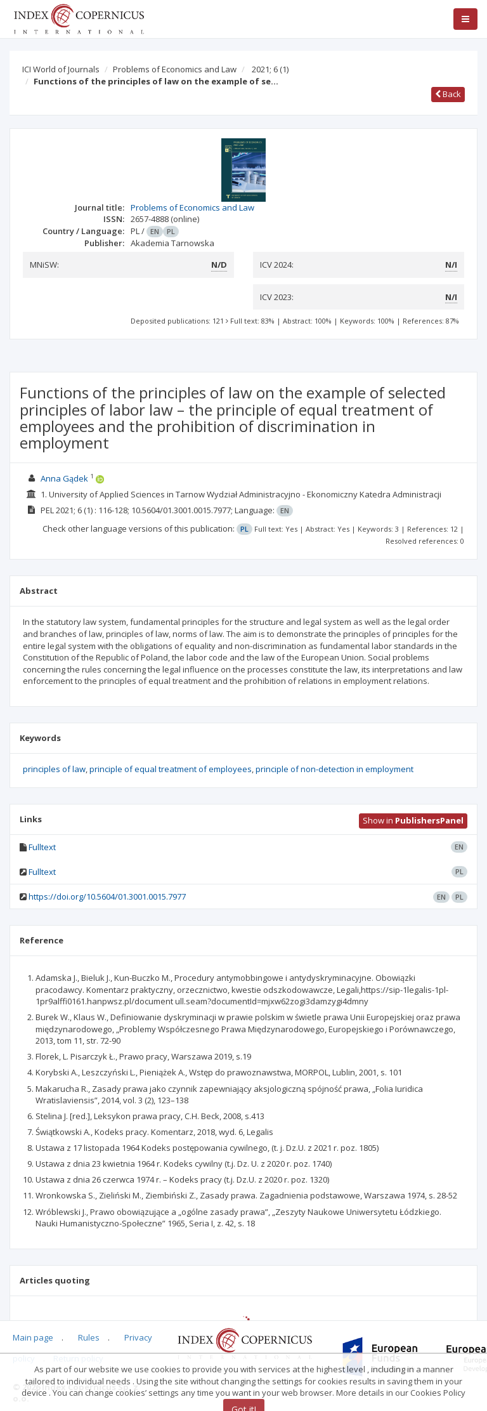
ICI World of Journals (61, 69)
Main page (33, 1337)
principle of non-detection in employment (334, 769)
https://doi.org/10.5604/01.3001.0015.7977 (107, 896)
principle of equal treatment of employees (170, 769)
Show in (413, 820)
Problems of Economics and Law (175, 69)
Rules (89, 1337)
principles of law (54, 769)
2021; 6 (270, 69)
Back (448, 94)
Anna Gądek (64, 478)
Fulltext (42, 847)
